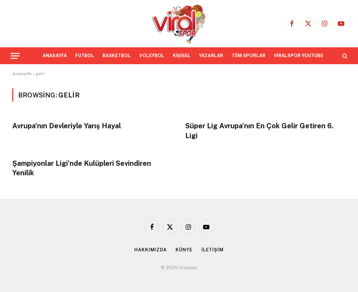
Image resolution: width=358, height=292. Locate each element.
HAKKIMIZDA (150, 249)
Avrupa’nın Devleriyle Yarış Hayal (66, 126)
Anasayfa (21, 73)
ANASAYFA (55, 55)
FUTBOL (84, 55)
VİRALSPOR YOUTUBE (298, 55)
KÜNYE (184, 249)
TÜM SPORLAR (248, 55)
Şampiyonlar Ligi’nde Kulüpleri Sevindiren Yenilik (81, 168)
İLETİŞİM (212, 249)
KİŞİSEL (182, 55)
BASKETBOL (116, 55)
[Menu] (15, 56)
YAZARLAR (211, 55)
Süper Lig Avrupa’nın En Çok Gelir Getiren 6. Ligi (259, 131)
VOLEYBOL (151, 55)
